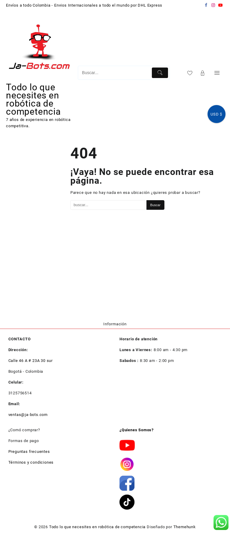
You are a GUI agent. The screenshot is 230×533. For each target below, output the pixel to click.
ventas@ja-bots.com (28, 414)
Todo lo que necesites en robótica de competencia (33, 99)
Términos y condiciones (31, 462)
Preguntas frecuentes (29, 451)
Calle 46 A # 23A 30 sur (30, 360)
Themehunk (184, 527)
